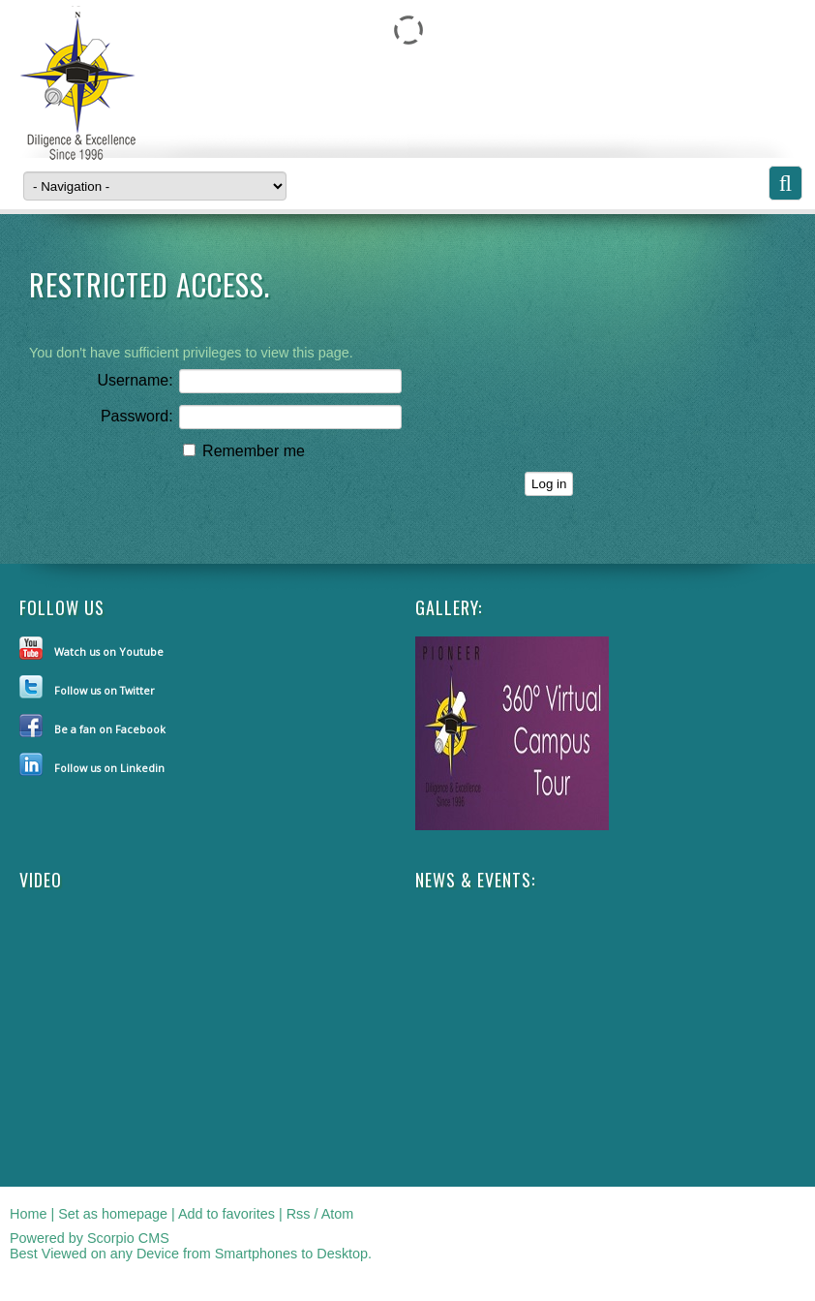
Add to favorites (226, 1214)
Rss (299, 1214)
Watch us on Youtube (109, 651)
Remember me (244, 451)
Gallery (446, 607)
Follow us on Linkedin (109, 767)
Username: (134, 380)
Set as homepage (112, 1214)
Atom (337, 1214)
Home (28, 1214)
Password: (137, 416)
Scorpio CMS (128, 1238)
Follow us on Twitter (104, 690)
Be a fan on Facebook (110, 729)
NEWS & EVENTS (473, 879)
